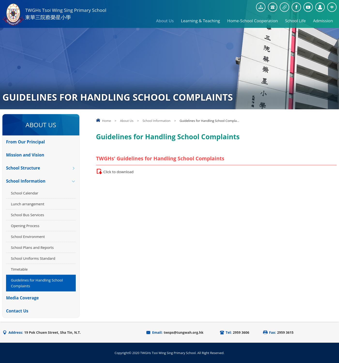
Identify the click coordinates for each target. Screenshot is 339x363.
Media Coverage (22, 298)
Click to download (121, 172)
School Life (295, 18)
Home (106, 121)
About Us (165, 18)
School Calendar (24, 193)
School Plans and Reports (32, 247)
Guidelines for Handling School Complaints (37, 283)
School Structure (23, 168)
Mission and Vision (25, 155)
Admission (323, 18)
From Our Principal (25, 142)
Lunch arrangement (27, 203)
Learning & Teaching (200, 18)
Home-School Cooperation (252, 18)
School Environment (28, 236)
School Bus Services (27, 214)
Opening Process (25, 225)
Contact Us (17, 311)
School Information (157, 121)
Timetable (19, 269)
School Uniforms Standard (33, 258)
